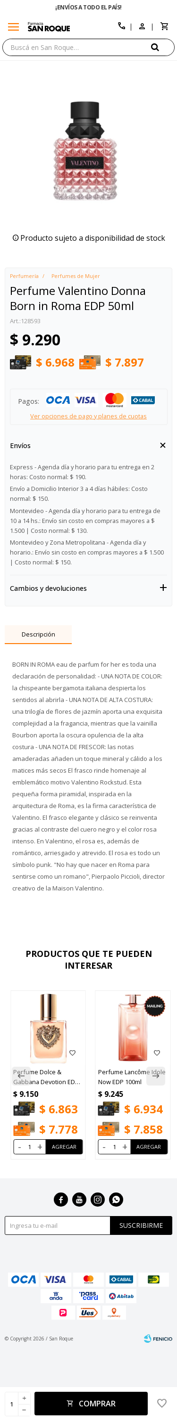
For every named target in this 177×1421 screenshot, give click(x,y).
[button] (163, 47)
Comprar (97, 1403)
